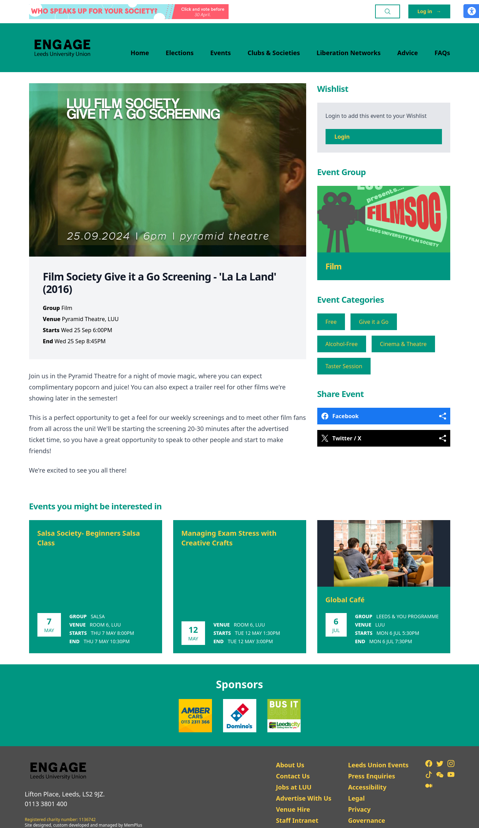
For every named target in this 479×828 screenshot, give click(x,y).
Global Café (345, 599)
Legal (356, 798)
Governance (366, 820)
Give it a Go (374, 322)
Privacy (359, 809)
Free (331, 322)
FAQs (442, 53)
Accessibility (367, 787)
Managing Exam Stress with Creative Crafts (229, 537)
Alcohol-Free (342, 344)
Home (140, 53)
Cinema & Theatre (403, 344)
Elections (180, 53)
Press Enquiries (371, 776)
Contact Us (293, 776)
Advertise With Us (303, 798)
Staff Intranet (297, 820)
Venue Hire (293, 809)
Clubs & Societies (274, 53)
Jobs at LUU (294, 787)
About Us (290, 765)
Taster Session (344, 366)
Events (220, 53)
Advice (407, 53)
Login (342, 136)
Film (333, 266)
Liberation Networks (349, 53)
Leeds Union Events (378, 765)
